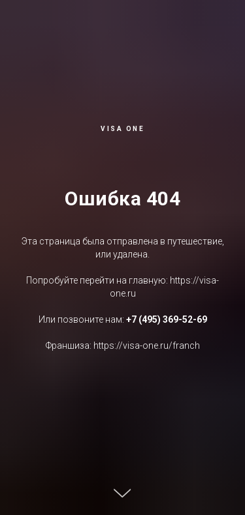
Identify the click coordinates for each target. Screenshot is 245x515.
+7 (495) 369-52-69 (166, 319)
